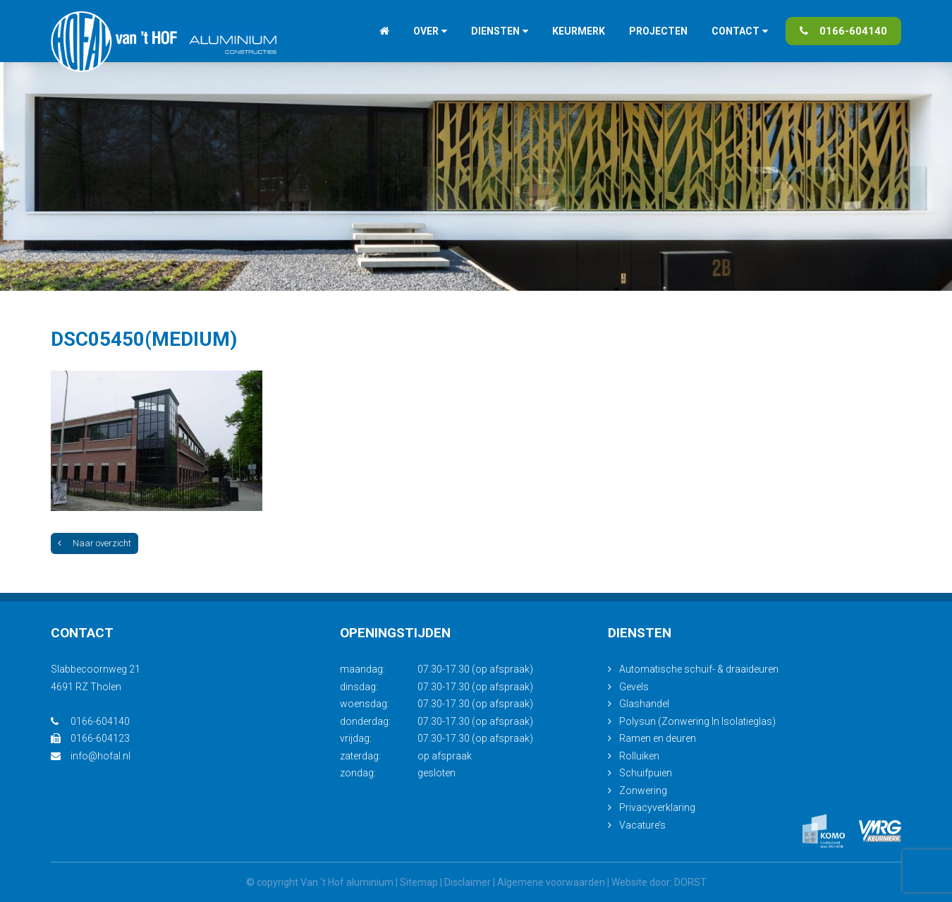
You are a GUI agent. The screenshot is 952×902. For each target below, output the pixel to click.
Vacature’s (642, 825)
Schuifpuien (645, 772)
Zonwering (643, 790)
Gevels (634, 686)
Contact (735, 31)
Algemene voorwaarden (551, 882)
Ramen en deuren (657, 738)
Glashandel (644, 703)
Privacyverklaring (657, 807)
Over (426, 31)
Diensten (495, 31)
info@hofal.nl (90, 756)
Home (384, 31)
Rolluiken (639, 756)
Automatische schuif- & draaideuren (699, 669)
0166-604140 (843, 31)
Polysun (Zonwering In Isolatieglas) (697, 721)
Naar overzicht (94, 543)
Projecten (658, 31)
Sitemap (419, 882)
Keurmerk (578, 31)
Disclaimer (467, 882)
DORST (690, 882)
